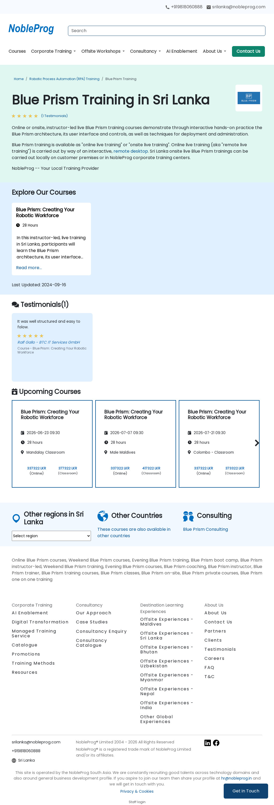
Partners (215, 631)
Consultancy (144, 51)
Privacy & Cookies (137, 791)
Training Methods (33, 663)
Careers (214, 658)
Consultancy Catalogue (91, 642)
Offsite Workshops (101, 51)
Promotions (26, 654)
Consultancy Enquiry (101, 631)
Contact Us (248, 51)
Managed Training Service (34, 633)
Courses (17, 51)
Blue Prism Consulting (205, 529)
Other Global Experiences (156, 719)
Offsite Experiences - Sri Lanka (167, 635)
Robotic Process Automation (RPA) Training (64, 79)
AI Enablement (181, 51)
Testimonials (220, 649)
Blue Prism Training (120, 79)
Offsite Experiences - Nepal (167, 691)
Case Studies (92, 622)
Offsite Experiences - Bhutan (167, 649)
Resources (24, 672)
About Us (213, 51)
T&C (209, 677)
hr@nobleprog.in (236, 778)
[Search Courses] (166, 31)
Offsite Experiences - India (167, 705)
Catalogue (24, 645)
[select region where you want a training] (51, 536)
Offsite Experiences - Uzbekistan (167, 663)
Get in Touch (246, 791)
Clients (213, 640)
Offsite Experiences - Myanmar (167, 677)
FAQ (209, 667)
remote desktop (130, 151)
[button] (255, 443)
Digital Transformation (40, 622)
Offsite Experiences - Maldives (167, 621)
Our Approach (93, 613)
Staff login (137, 802)
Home (19, 79)
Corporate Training (52, 51)
